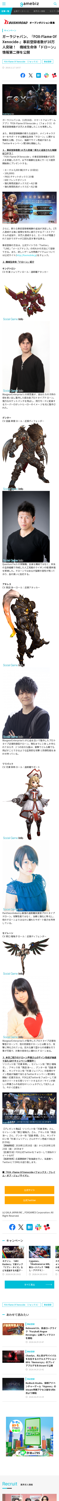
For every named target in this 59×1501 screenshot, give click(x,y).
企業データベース (21, 11)
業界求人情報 (39, 11)
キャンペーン (10, 30)
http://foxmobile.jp (26, 255)
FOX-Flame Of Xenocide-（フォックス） (21, 61)
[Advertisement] (26, 1297)
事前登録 (47, 61)
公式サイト (29, 1190)
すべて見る (29, 1284)
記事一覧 (5, 11)
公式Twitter (29, 1200)
